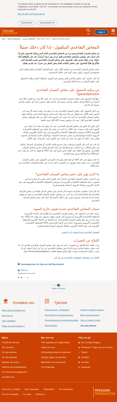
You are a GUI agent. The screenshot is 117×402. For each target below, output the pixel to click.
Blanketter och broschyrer (53, 362)
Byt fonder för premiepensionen (59, 315)
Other (14, 39)
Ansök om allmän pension (92, 310)
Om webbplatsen (66, 389)
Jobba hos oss (48, 347)
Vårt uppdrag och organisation (55, 342)
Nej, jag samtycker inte (47, 23)
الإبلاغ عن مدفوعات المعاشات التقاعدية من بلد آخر (76, 257)
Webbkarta (40, 394)
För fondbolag (47, 367)
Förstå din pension (11, 342)
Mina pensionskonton (90, 315)
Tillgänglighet (49, 389)
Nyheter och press (10, 362)
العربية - (29, 39)
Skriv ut (24, 270)
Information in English (11, 389)
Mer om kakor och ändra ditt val (31, 14)
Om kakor (27, 394)
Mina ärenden (51, 326)
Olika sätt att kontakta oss (13, 310)
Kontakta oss (8, 377)
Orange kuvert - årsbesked (57, 310)
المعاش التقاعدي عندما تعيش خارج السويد (80, 232)
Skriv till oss (7, 316)
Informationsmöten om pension (56, 352)
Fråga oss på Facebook (17, 327)
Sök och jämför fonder (90, 320)
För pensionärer (9, 352)
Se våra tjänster (9, 357)
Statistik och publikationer (14, 367)
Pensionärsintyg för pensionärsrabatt (61, 320)
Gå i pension (8, 347)
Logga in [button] (101, 32)
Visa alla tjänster (88, 326)
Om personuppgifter (10, 394)
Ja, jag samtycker (26, 23)
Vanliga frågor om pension (53, 357)
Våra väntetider (9, 321)
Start (4, 39)
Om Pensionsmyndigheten (14, 372)
